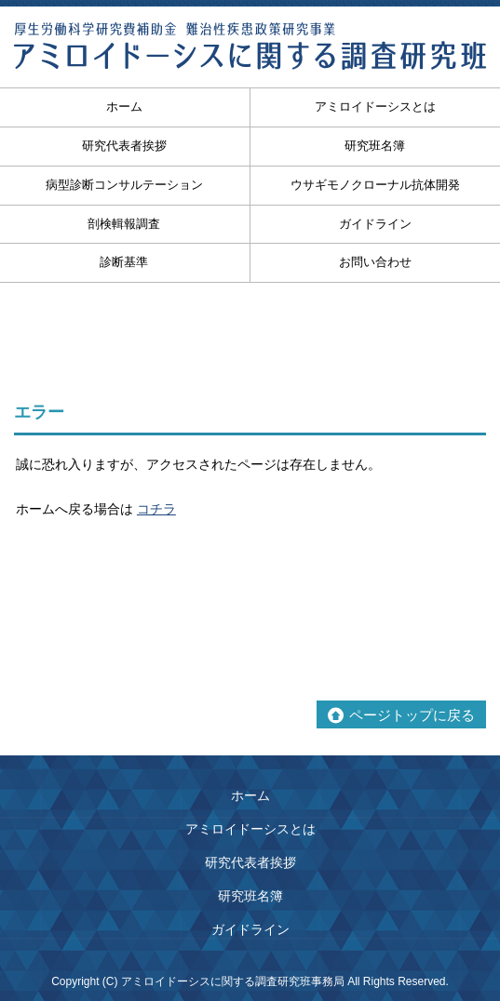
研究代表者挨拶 (250, 862)
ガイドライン (375, 224)
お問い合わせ (375, 262)
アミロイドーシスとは (375, 106)
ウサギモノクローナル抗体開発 (375, 185)
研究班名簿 (375, 146)
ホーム (250, 795)
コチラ (156, 508)
